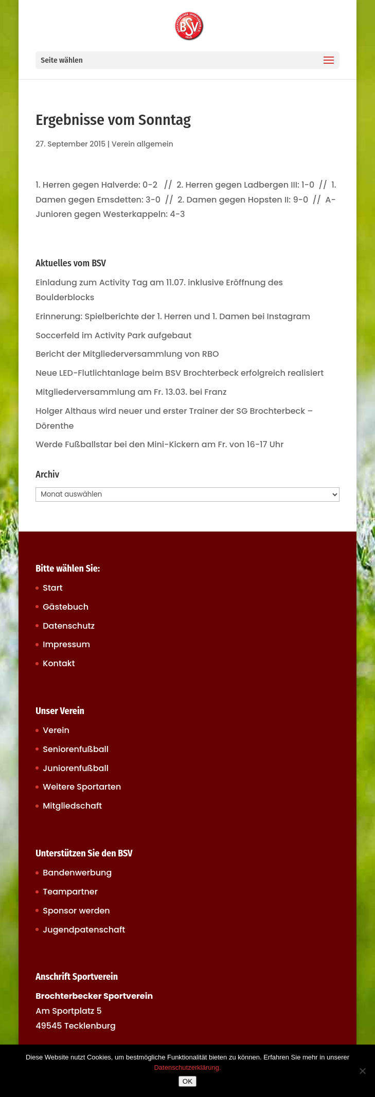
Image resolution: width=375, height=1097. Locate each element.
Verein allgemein (142, 144)
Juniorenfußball (76, 768)
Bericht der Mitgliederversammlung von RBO (127, 354)
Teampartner (70, 892)
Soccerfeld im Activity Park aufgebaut (113, 335)
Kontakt (59, 663)
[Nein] (362, 1071)
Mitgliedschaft (72, 806)
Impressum (66, 644)
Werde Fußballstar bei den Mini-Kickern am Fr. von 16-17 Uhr (159, 444)
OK (187, 1081)
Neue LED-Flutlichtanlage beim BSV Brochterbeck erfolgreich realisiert (179, 373)
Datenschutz (69, 626)
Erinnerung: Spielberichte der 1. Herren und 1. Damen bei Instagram (172, 316)
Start (53, 588)
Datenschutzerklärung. (187, 1067)
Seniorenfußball (76, 749)
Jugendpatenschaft (84, 930)
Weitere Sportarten (82, 787)
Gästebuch (65, 607)
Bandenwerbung (77, 873)
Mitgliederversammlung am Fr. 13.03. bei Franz (130, 392)
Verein (56, 730)
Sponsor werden (76, 911)
